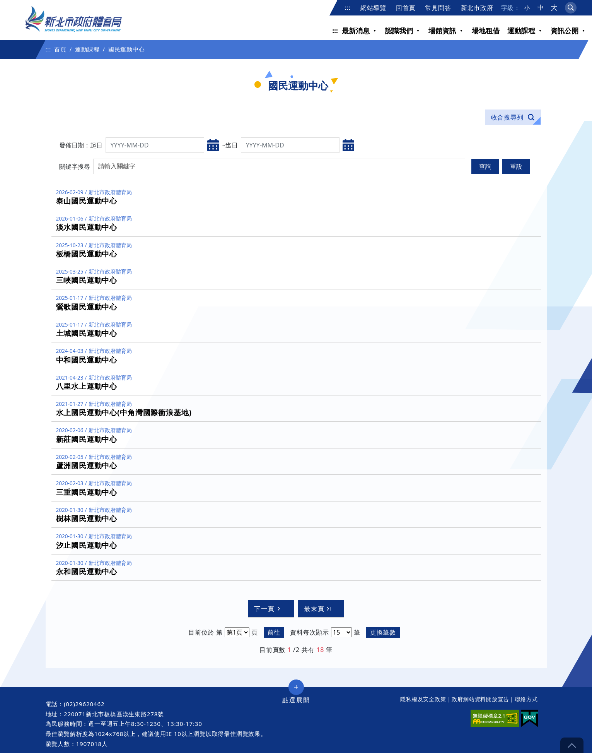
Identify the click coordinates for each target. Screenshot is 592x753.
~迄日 (230, 145)
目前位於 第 (205, 632)
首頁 (60, 49)
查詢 (485, 166)
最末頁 (318, 608)
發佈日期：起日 (80, 145)
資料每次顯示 (309, 632)
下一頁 (268, 608)
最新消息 (356, 30)
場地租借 (486, 30)
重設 (516, 166)
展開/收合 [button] (296, 687)
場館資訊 (442, 30)
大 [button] (554, 7)
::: (348, 7)
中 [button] (540, 7)
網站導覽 (373, 7)
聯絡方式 (526, 699)
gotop (571, 745)
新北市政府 (477, 7)
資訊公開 (564, 30)
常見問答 (438, 7)
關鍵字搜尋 (74, 166)
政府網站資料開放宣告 (480, 699)
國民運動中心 (126, 49)
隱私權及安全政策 (423, 699)
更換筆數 (383, 632)
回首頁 (405, 7)
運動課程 (521, 30)
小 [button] (527, 8)
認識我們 (399, 30)
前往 (274, 632)
